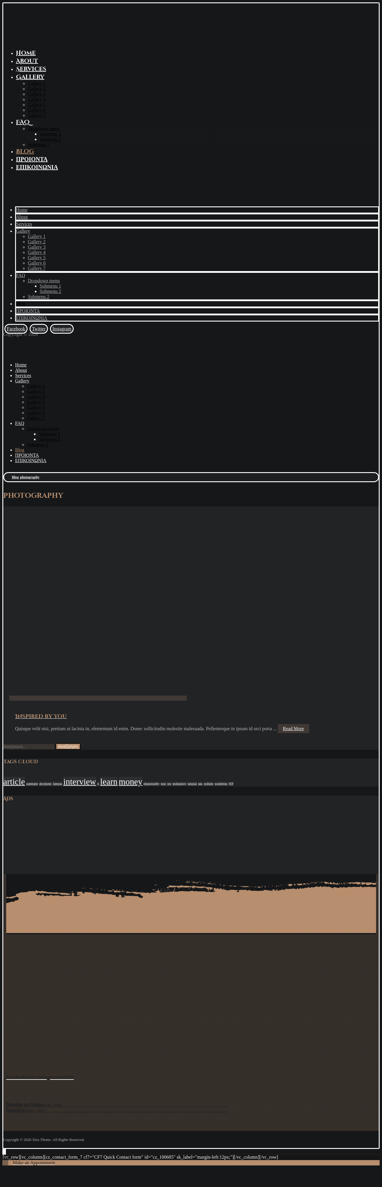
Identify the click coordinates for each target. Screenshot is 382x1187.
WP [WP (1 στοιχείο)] (231, 783)
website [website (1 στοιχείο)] (208, 783)
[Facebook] (16, 329)
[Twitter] (39, 329)
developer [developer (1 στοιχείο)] (45, 783)
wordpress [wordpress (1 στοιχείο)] (221, 783)
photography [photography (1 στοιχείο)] (151, 783)
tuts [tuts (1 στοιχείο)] (200, 783)
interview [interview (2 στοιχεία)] (79, 781)
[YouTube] (66, 1075)
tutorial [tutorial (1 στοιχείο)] (192, 783)
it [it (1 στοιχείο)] (98, 783)
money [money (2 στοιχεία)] (130, 781)
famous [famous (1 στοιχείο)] (57, 783)
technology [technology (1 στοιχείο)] (179, 783)
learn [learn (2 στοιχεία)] (109, 781)
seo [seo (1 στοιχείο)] (169, 783)
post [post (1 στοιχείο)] (163, 783)
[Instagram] (62, 329)
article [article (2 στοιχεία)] (14, 781)
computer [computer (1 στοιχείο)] (32, 783)
